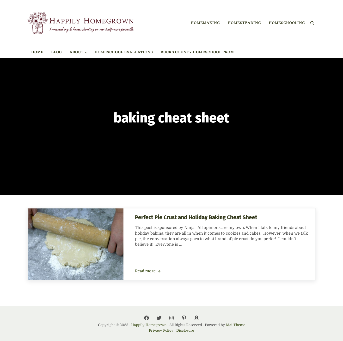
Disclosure (185, 330)
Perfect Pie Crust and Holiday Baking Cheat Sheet (196, 217)
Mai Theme (235, 325)
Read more (147, 271)
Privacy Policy (161, 330)
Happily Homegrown (149, 325)
